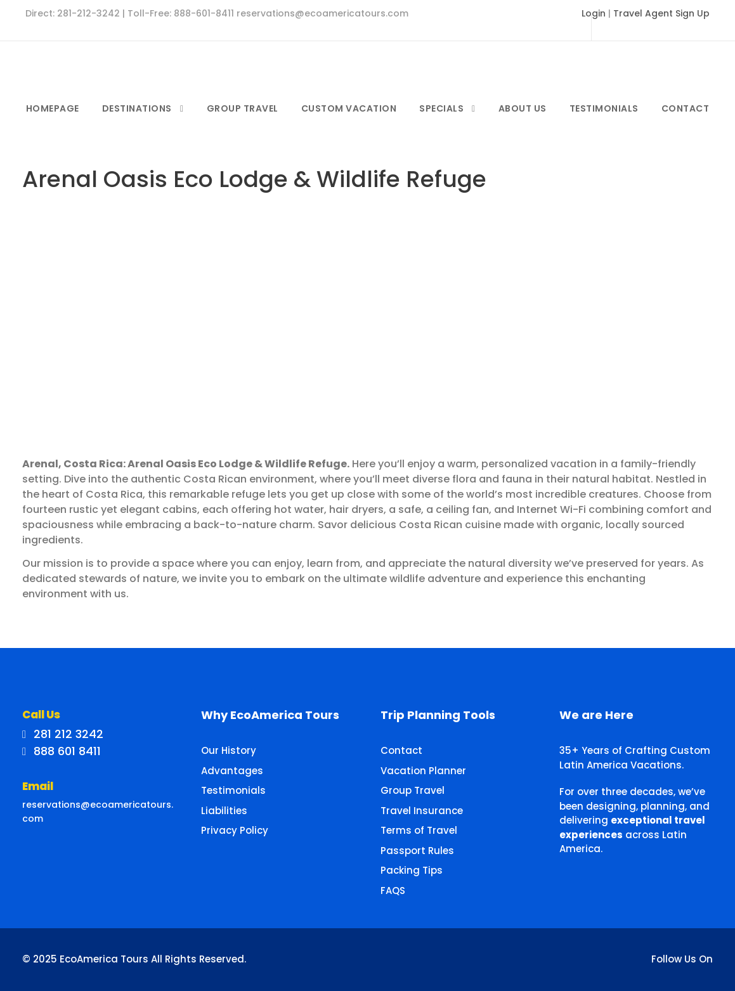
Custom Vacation (349, 108)
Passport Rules (417, 850)
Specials (441, 108)
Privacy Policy (234, 830)
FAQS (393, 890)
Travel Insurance (422, 810)
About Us (522, 108)
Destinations (137, 108)
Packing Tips (412, 870)
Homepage (52, 108)
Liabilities (224, 810)
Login (594, 13)
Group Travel (242, 108)
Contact (685, 108)
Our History (228, 750)
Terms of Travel (419, 830)
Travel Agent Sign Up (661, 13)
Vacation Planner (423, 770)
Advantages (232, 770)
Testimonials (604, 108)
